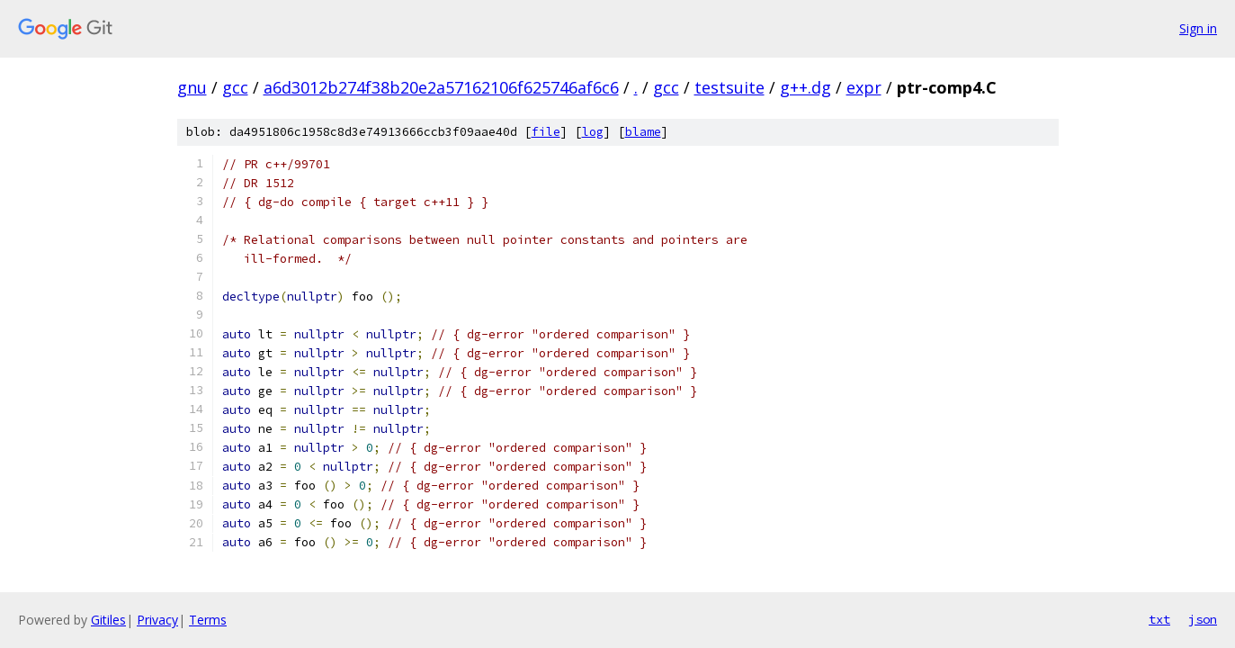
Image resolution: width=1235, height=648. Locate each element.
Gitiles (108, 619)
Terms (208, 619)
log (593, 132)
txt (1159, 619)
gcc (235, 87)
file (546, 132)
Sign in (1198, 28)
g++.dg (805, 87)
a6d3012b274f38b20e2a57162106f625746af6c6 (441, 87)
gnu (192, 87)
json (1202, 619)
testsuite (729, 87)
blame (643, 132)
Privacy (157, 619)
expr (864, 87)
